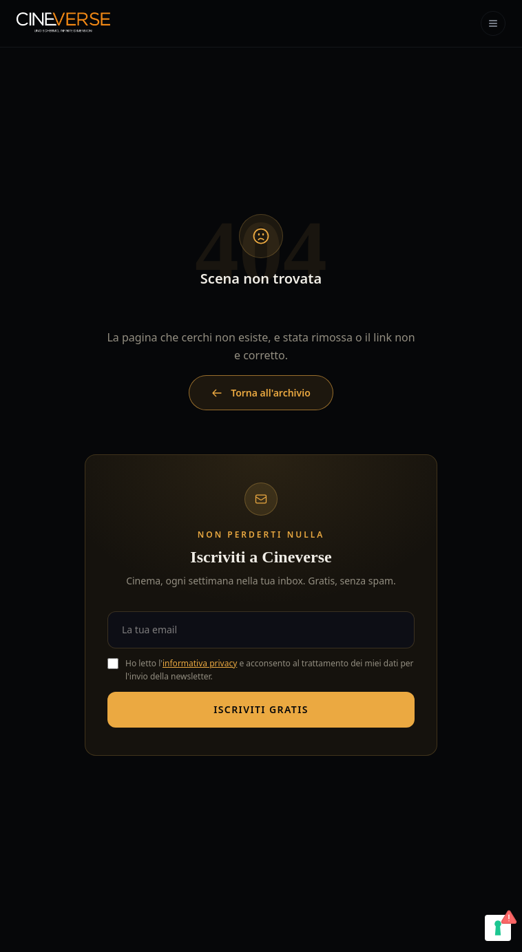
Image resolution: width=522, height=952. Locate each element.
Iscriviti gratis (261, 709)
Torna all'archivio (261, 392)
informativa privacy (200, 663)
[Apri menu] (493, 23)
